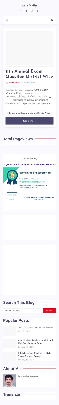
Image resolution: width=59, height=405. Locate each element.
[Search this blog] (23, 310)
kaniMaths (14, 82)
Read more (29, 121)
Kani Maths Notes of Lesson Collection (35, 328)
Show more (34, 376)
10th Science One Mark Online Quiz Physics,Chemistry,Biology (34, 354)
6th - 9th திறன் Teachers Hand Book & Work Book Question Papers (35, 342)
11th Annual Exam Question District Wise (29, 74)
